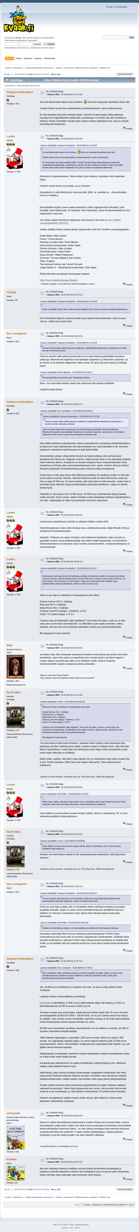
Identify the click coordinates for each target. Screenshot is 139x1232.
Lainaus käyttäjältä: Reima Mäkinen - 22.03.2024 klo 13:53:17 (66, 372)
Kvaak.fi (110, 7)
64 (34, 74)
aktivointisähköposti (18, 40)
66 (39, 74)
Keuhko (11, 1159)
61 (24, 74)
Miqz (9, 645)
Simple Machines (82, 1225)
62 (27, 74)
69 (48, 74)
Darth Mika (13, 692)
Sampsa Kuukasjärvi (20, 92)
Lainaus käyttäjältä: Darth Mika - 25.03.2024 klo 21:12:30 (64, 794)
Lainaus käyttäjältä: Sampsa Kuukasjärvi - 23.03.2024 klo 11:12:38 (68, 145)
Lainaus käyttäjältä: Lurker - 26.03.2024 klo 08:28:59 (62, 841)
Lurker (11, 136)
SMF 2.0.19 (57, 1225)
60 (21, 74)
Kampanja (45, 1003)
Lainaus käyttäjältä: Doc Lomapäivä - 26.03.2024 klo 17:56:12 (66, 968)
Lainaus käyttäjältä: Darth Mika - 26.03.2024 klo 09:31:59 (64, 923)
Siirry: (77, 1205)
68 (45, 74)
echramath (13, 1113)
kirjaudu (36, 38)
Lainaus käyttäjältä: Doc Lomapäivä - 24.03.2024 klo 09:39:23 (66, 411)
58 (16, 74)
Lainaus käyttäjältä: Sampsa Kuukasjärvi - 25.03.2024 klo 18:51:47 (68, 568)
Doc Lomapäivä (17, 333)
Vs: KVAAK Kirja (54, 91)
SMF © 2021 (69, 1225)
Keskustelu (121, 7)
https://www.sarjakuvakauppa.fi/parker (59, 280)
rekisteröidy (48, 38)
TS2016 (11, 292)
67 (42, 74)
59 (18, 74)
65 (36, 74)
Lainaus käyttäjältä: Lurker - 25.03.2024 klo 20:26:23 (62, 702)
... (13, 74)
